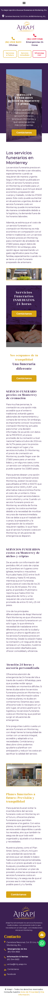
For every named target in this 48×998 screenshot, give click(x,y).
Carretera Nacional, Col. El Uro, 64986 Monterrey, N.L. (25, 16)
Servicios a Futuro (10, 54)
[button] (42, 943)
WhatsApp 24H (39, 54)
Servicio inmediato (24, 54)
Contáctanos (24, 132)
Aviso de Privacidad (29, 992)
